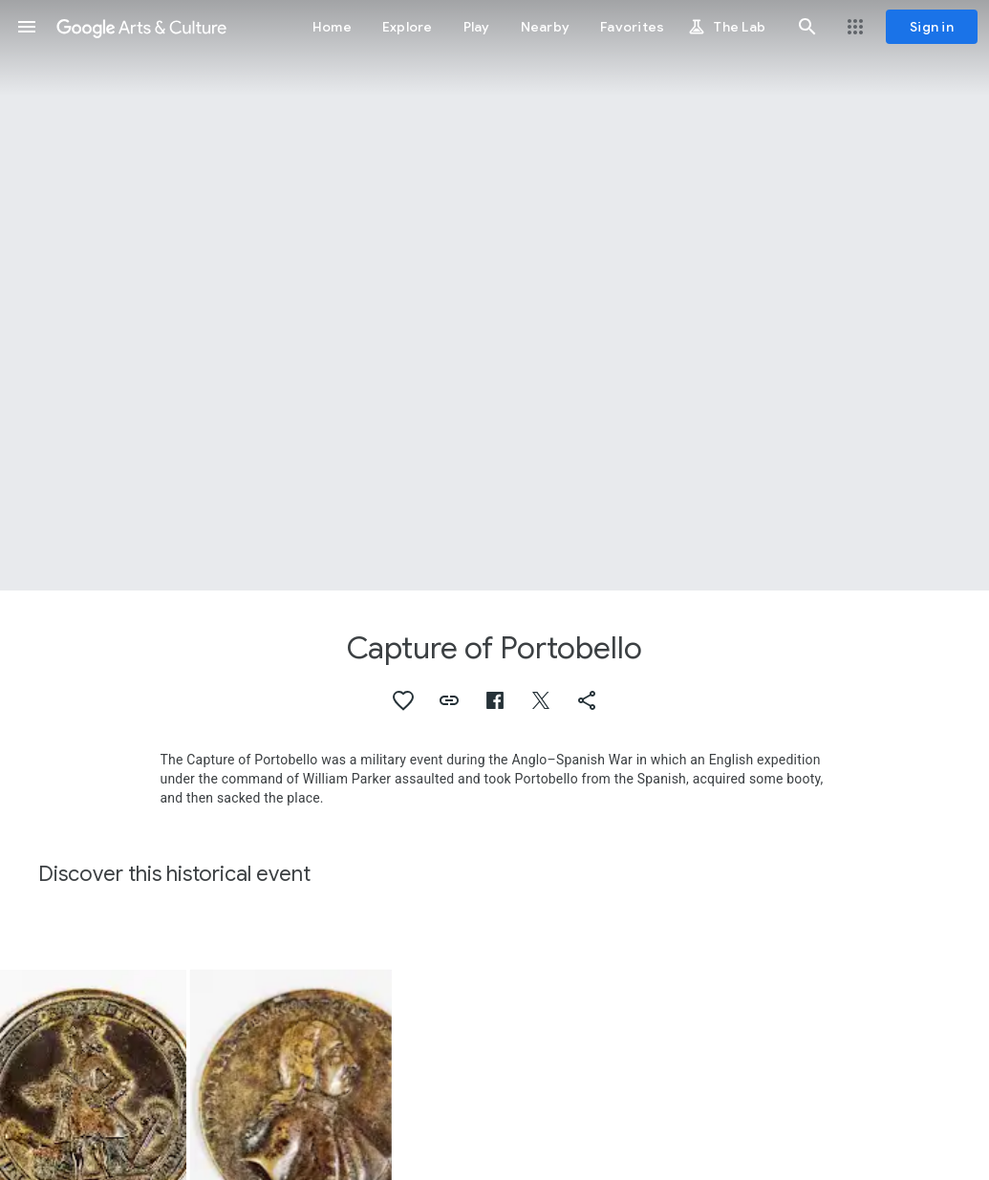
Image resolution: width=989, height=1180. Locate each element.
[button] (27, 27)
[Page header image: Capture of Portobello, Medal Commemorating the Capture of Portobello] (494, 295)
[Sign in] (932, 27)
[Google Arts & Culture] (141, 27)
